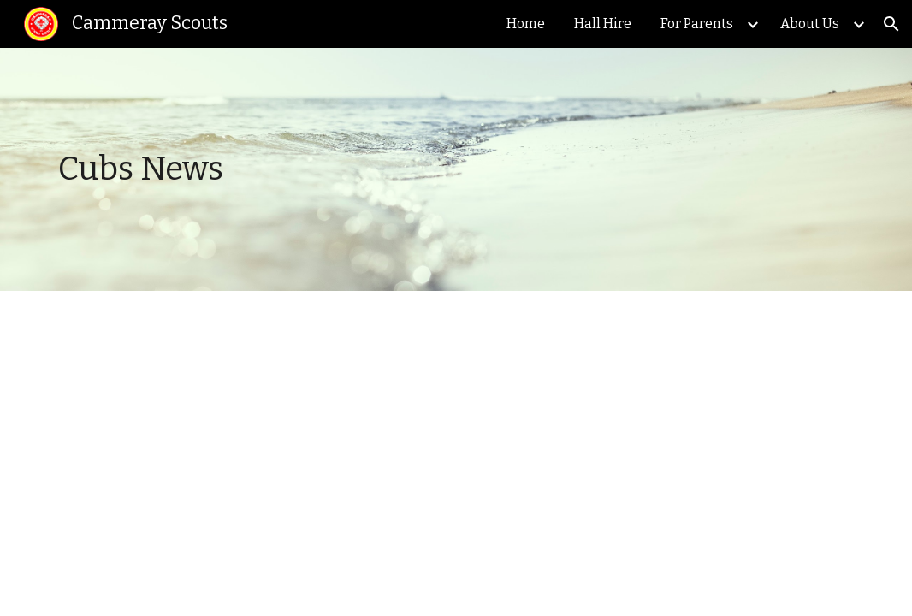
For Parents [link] (696, 23)
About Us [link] (809, 23)
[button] (891, 23)
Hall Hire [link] (602, 23)
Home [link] (525, 23)
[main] (352, 169)
